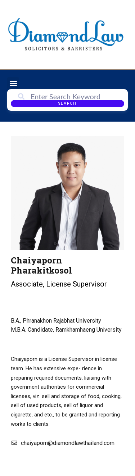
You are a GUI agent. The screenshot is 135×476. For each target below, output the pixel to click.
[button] (13, 83)
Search (67, 103)
